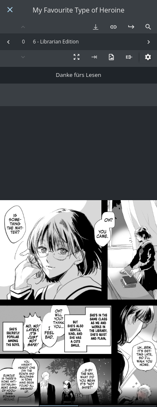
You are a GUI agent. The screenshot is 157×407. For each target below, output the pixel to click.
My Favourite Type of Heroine (78, 10)
